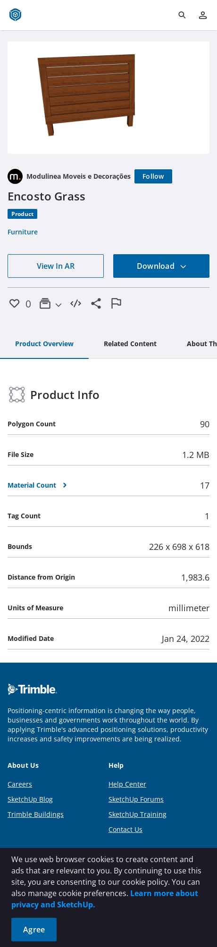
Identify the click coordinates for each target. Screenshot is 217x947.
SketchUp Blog (30, 799)
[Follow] (153, 176)
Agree (34, 929)
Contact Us (125, 829)
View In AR (56, 266)
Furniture (23, 231)
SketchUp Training (137, 814)
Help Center (127, 784)
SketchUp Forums (136, 799)
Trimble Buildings (36, 814)
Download (162, 266)
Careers (20, 784)
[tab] (44, 344)
